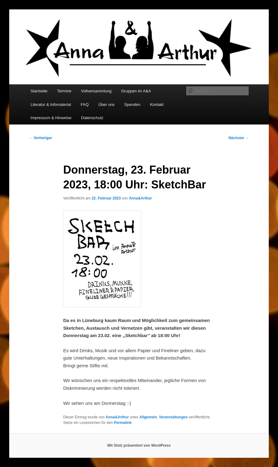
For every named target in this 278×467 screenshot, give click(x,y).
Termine (64, 91)
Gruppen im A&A (136, 91)
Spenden (132, 104)
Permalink (122, 423)
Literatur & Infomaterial (50, 104)
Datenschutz (92, 117)
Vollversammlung (96, 91)
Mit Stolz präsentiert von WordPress (139, 445)
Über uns (106, 104)
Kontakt (157, 104)
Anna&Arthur (140, 198)
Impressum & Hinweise (50, 117)
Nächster (238, 138)
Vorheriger (40, 138)
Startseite (38, 91)
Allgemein (148, 417)
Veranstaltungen (173, 417)
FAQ (85, 104)
